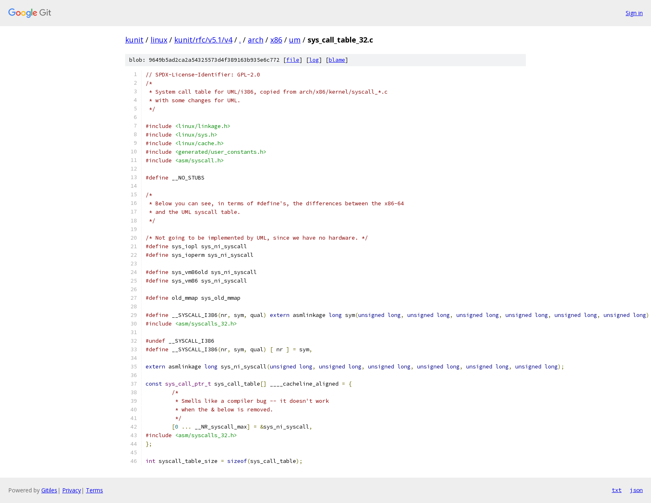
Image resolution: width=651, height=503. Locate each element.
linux (158, 40)
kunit (134, 40)
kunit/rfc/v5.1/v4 (203, 40)
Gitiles (49, 490)
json (636, 490)
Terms (94, 490)
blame (337, 59)
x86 (276, 40)
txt (617, 490)
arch (255, 40)
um (295, 40)
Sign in (634, 13)
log (314, 59)
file (292, 59)
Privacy (71, 490)
